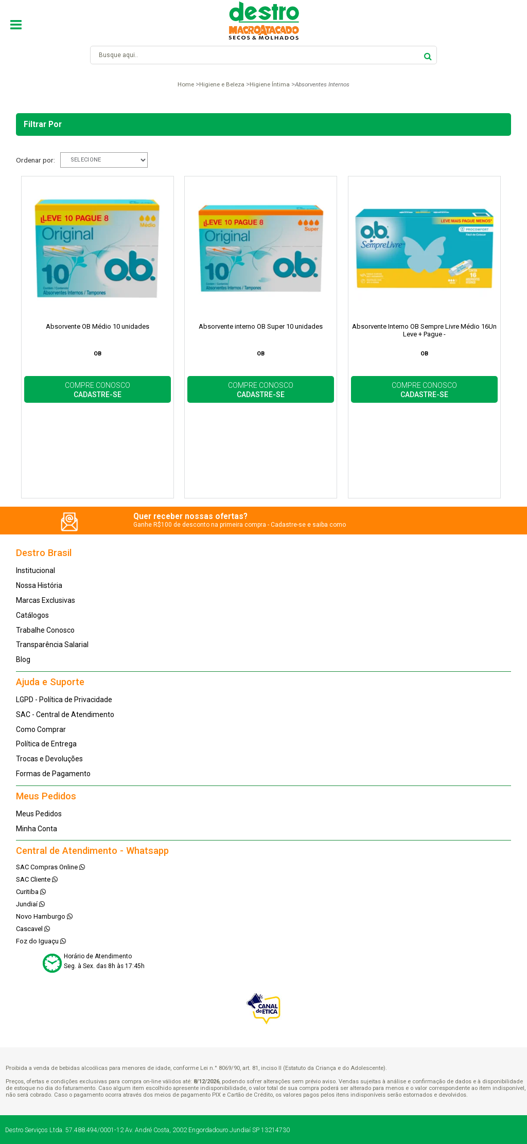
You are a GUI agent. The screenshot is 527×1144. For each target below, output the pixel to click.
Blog (23, 659)
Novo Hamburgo (44, 916)
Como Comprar (41, 729)
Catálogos (32, 615)
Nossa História (39, 585)
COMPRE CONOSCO (97, 390)
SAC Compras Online (50, 867)
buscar (428, 55)
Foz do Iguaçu (41, 941)
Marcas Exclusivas (45, 600)
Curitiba (31, 892)
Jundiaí (30, 904)
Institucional (35, 570)
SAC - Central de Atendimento (65, 714)
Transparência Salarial (52, 644)
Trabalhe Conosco (45, 630)
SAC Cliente (37, 879)
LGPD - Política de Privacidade (64, 699)
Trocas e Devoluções (49, 759)
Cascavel (33, 929)
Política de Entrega (46, 744)
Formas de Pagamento (53, 774)
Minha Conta (36, 829)
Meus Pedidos (39, 814)
